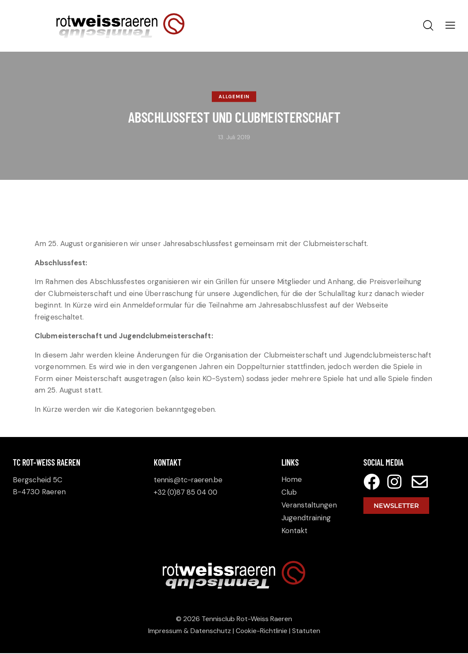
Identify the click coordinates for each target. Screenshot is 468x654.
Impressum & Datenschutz (189, 631)
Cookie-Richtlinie (261, 631)
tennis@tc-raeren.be (189, 479)
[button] (450, 25)
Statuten (306, 631)
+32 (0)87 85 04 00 (187, 491)
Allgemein (234, 97)
